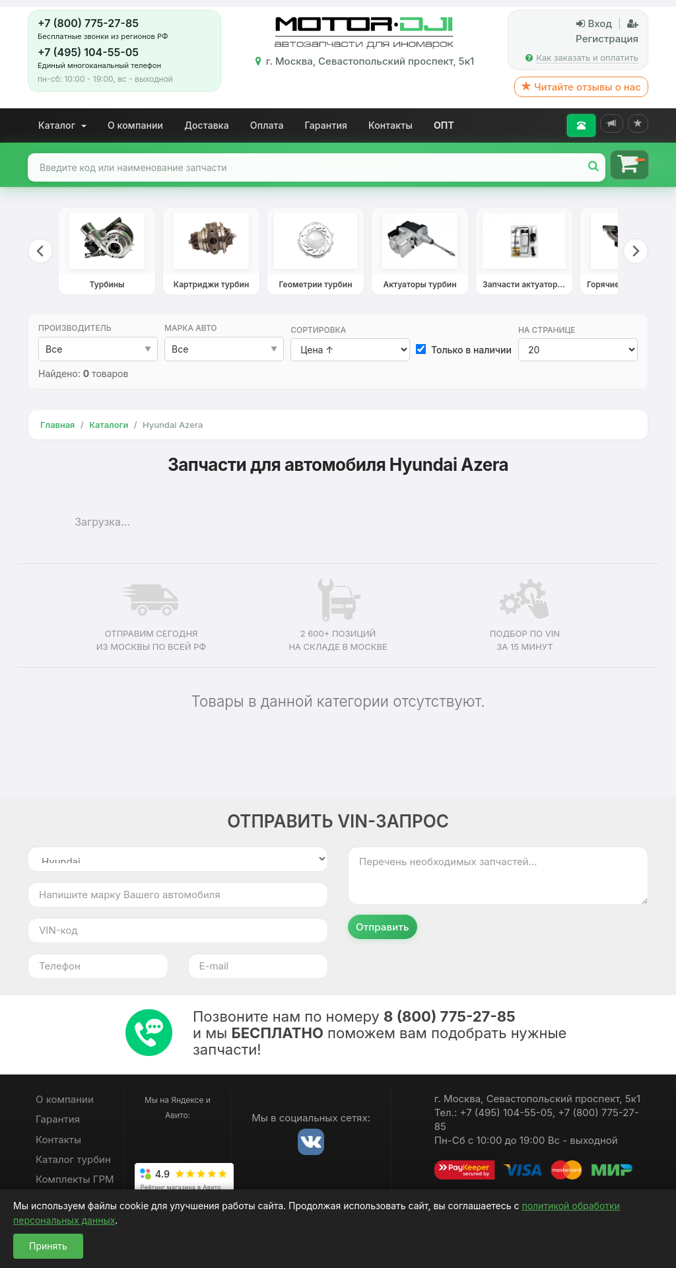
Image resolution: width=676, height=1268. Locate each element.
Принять (48, 1245)
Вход (593, 23)
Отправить (382, 927)
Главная (57, 424)
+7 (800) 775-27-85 (88, 23)
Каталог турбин (73, 1159)
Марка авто (190, 328)
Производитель (75, 328)
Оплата (267, 125)
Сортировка (318, 330)
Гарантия (326, 125)
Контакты (390, 125)
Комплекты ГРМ (75, 1179)
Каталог (62, 125)
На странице (547, 330)
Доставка (206, 125)
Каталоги (108, 424)
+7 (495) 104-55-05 (88, 52)
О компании (135, 125)
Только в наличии (464, 349)
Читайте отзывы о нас (581, 87)
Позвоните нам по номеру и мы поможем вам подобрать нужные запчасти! (379, 1033)
